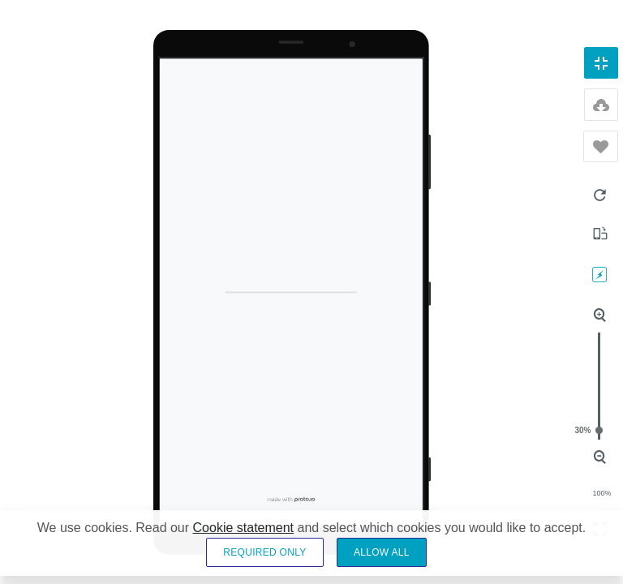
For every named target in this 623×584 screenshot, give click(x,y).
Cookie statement (243, 528)
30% (599, 430)
